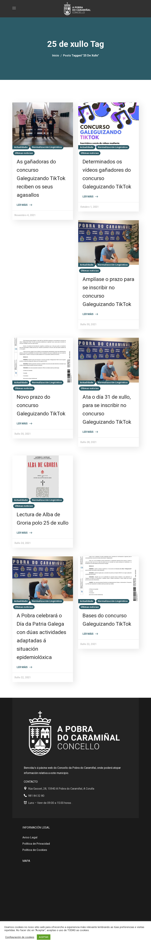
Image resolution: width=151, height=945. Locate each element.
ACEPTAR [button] (43, 937)
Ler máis (22, 205)
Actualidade (21, 147)
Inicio (55, 55)
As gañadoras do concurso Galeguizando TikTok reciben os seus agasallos (41, 178)
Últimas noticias (24, 153)
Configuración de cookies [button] (19, 937)
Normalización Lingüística (47, 147)
